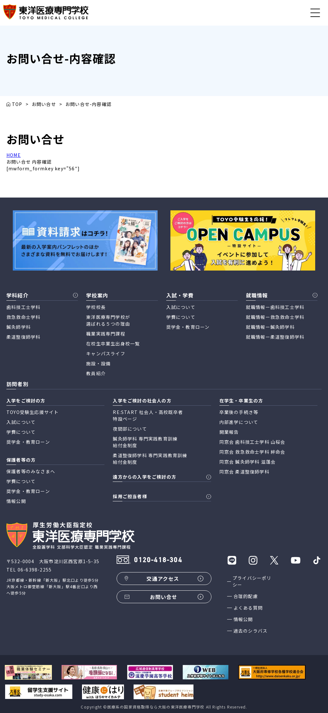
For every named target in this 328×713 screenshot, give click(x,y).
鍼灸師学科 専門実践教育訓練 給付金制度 (145, 442)
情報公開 (243, 619)
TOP (17, 104)
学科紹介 (17, 295)
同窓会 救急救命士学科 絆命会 (252, 452)
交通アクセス (162, 578)
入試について (180, 307)
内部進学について (238, 422)
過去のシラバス (250, 631)
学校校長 (96, 307)
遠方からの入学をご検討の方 (144, 477)
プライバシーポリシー (252, 581)
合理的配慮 (246, 596)
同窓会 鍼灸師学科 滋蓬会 (247, 461)
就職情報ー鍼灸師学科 (270, 327)
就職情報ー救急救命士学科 (275, 317)
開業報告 (229, 432)
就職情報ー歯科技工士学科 (275, 307)
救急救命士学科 (23, 317)
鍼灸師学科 (18, 327)
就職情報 (257, 295)
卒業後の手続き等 (238, 412)
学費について (180, 317)
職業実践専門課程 (105, 333)
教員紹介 (96, 373)
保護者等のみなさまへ (30, 471)
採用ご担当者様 (130, 496)
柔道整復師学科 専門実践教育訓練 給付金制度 (150, 458)
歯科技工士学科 (23, 307)
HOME (13, 155)
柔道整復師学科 (23, 337)
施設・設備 (98, 363)
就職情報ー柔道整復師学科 (275, 337)
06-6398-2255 (35, 569)
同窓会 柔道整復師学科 (244, 471)
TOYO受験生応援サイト (32, 412)
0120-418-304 (158, 560)
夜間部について (130, 428)
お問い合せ (44, 104)
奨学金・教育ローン (188, 327)
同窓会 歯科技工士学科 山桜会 (252, 442)
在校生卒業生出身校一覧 (113, 343)
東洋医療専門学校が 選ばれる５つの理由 (108, 320)
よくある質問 (248, 607)
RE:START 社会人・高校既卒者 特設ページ (148, 415)
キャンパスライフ (105, 353)
